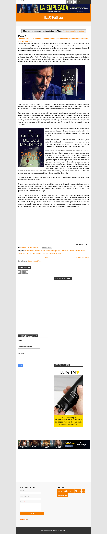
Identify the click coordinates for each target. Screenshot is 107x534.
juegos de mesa (62, 495)
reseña (52, 253)
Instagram (68, 2)
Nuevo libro (45, 253)
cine (83, 491)
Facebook (71, 2)
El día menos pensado (53, 251)
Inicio (47, 257)
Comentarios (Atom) (35, 261)
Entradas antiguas (82, 257)
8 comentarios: (33, 247)
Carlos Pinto (29, 251)
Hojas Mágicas (53, 17)
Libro (83, 251)
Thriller (58, 253)
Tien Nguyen (62, 530)
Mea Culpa (37, 253)
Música (66, 491)
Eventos (60, 491)
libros (20, 253)
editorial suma (40, 251)
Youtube (75, 2)
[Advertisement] (33, 290)
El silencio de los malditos (71, 251)
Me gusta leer (27, 253)
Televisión (78, 491)
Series (71, 491)
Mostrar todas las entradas (73, 31)
